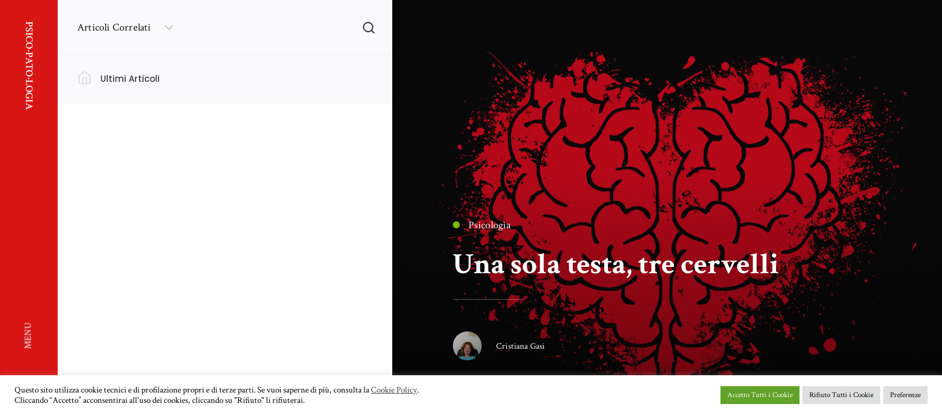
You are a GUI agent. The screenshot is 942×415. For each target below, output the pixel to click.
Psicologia (482, 225)
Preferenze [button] (905, 395)
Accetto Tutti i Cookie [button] (760, 395)
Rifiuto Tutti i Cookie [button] (841, 395)
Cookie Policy (394, 390)
